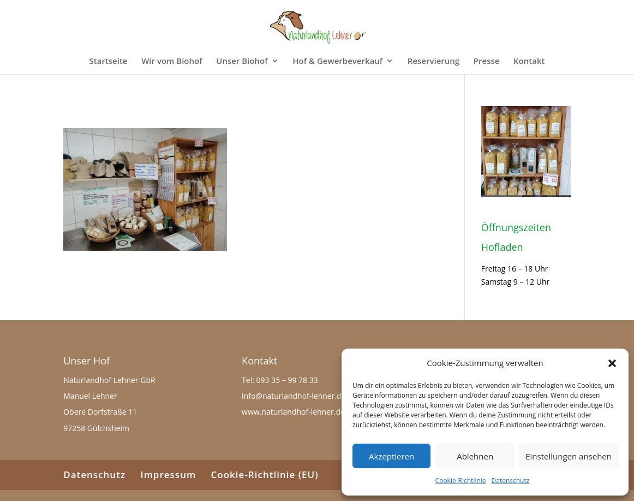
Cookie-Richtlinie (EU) (265, 474)
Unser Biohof (241, 61)
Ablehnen (475, 456)
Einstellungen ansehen (568, 456)
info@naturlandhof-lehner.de (293, 396)
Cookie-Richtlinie (460, 480)
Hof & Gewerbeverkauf (337, 61)
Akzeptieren (391, 456)
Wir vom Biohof (171, 61)
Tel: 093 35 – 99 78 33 (280, 380)
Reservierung (433, 61)
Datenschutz (511, 480)
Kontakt (529, 61)
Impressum (168, 474)
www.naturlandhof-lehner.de (293, 411)
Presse (487, 61)
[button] (612, 363)
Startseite (108, 61)
